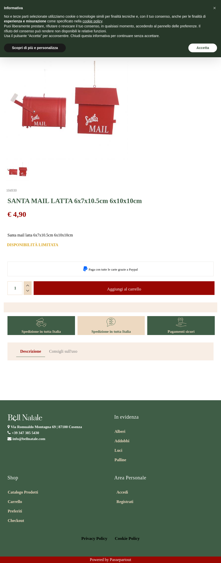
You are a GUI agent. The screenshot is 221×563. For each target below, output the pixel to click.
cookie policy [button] (92, 21)
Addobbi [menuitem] (122, 441)
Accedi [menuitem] (122, 492)
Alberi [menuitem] (120, 431)
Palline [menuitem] (120, 460)
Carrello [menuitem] (15, 502)
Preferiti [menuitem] (15, 511)
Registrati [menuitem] (125, 502)
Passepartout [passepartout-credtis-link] (120, 559)
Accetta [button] (202, 48)
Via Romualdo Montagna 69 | (46, 427)
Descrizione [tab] (30, 351)
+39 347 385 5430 (25, 433)
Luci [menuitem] (118, 450)
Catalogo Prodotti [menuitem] (23, 492)
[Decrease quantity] (28, 290)
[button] (66, 110)
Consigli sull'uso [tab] (63, 351)
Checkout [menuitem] (16, 520)
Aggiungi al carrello (124, 289)
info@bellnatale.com (28, 439)
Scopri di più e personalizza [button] (35, 48)
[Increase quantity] (28, 285)
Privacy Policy (94, 538)
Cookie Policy (127, 538)
